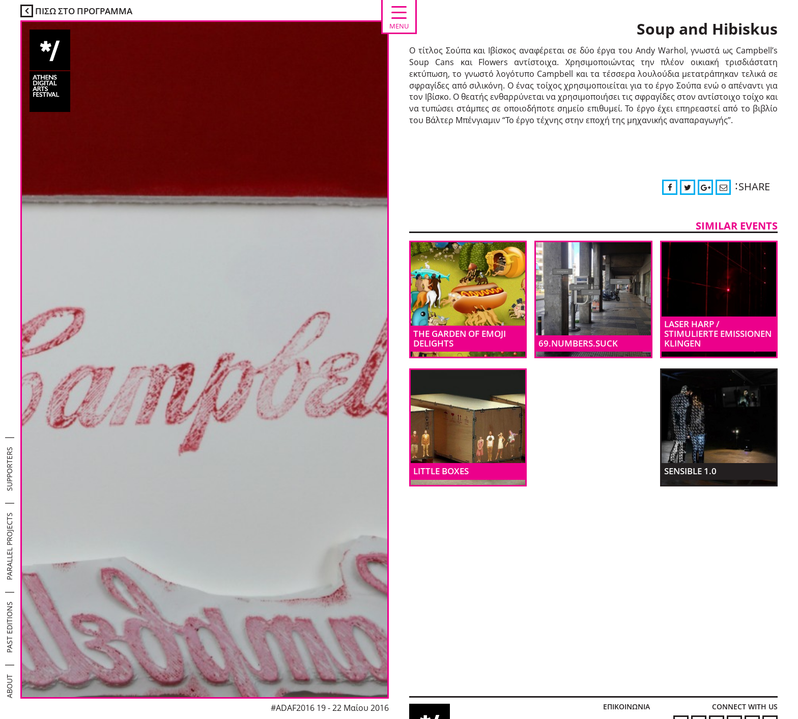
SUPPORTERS (9, 469)
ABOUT (9, 686)
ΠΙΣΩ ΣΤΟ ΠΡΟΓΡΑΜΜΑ (76, 11)
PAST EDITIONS (9, 627)
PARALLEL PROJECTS (9, 546)
